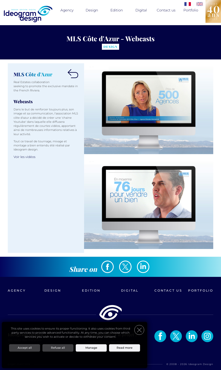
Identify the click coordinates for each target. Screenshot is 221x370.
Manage (91, 347)
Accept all (25, 347)
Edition (116, 10)
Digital (141, 10)
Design (92, 10)
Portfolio (190, 10)
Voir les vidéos (24, 157)
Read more (124, 347)
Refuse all (58, 347)
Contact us (166, 10)
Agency (67, 10)
